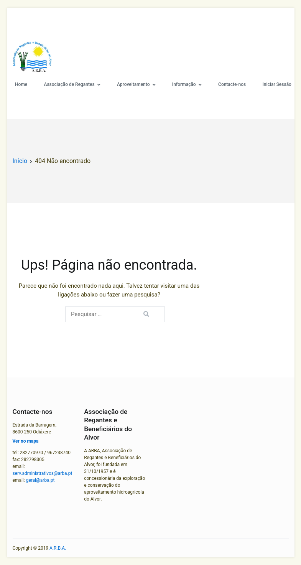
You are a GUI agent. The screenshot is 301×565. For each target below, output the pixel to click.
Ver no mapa (26, 441)
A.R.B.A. (57, 548)
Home (21, 84)
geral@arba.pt (40, 480)
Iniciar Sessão (276, 84)
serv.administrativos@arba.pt (42, 473)
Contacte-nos (232, 84)
